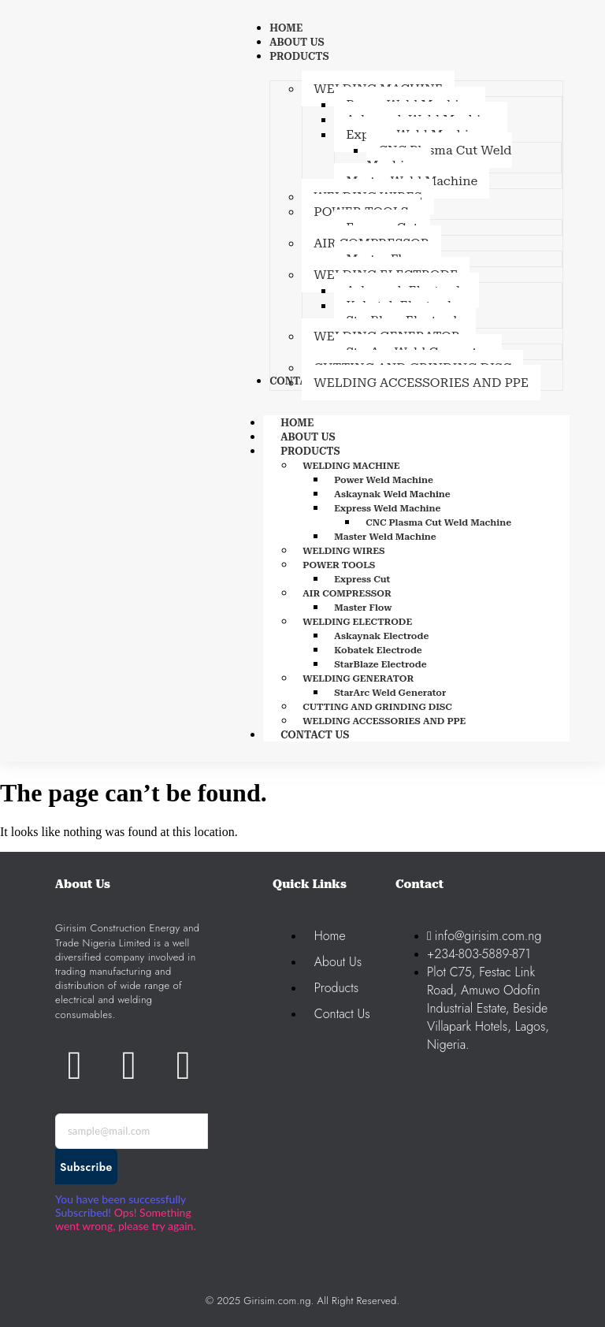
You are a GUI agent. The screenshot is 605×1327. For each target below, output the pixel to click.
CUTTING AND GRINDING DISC (377, 706)
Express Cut (362, 579)
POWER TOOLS (338, 565)
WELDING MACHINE (350, 465)
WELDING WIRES (343, 550)
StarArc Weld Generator (390, 692)
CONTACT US (314, 735)
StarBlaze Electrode (380, 664)
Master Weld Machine (385, 536)
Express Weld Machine (387, 508)
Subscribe (86, 1167)
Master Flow (363, 607)
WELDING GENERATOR (358, 678)
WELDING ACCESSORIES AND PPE (384, 721)
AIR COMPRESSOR (347, 593)
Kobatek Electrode (378, 650)
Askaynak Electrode (381, 635)
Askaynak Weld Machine (392, 494)
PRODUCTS (327, 451)
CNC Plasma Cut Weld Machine (438, 522)
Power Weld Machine (383, 479)
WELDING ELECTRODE (357, 621)
